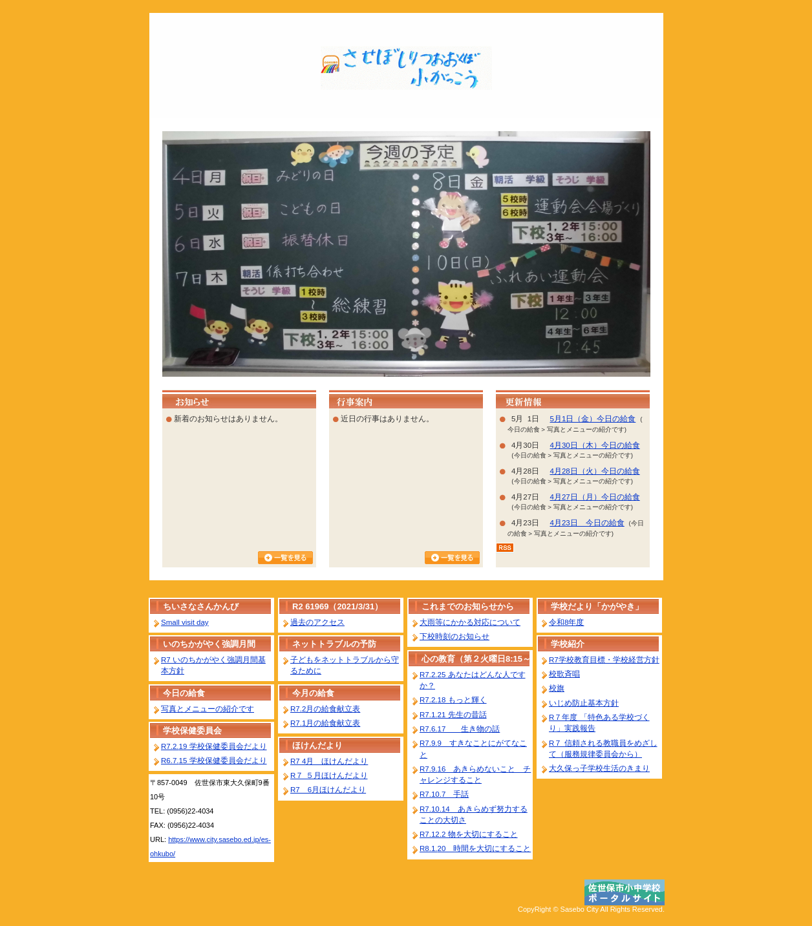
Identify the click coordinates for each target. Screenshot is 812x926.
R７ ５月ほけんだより (329, 775)
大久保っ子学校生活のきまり (599, 768)
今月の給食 (313, 693)
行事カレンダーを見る (452, 557)
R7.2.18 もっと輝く (453, 700)
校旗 (556, 688)
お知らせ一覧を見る (285, 557)
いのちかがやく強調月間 (209, 644)
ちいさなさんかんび (201, 606)
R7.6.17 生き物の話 (460, 729)
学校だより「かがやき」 (597, 606)
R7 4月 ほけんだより (329, 761)
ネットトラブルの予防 (334, 644)
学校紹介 (567, 644)
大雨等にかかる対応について (470, 622)
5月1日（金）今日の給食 (593, 419)
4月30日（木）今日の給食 (595, 445)
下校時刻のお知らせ (454, 636)
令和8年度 (566, 622)
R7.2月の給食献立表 (325, 709)
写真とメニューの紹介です (207, 709)
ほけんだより (317, 745)
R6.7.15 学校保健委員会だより (214, 760)
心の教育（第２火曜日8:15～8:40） (476, 660)
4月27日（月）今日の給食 (595, 497)
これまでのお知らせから (468, 606)
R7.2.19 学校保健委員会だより (214, 746)
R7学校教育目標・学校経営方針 (604, 660)
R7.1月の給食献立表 (325, 723)
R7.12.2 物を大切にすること (469, 834)
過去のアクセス (317, 622)
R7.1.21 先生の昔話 (453, 715)
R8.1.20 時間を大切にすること (475, 848)
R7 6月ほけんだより (328, 790)
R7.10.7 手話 (444, 794)
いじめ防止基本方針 (584, 703)
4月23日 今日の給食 (587, 523)
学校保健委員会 (192, 730)
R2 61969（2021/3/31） (337, 606)
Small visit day (185, 622)
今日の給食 (184, 693)
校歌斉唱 (564, 674)
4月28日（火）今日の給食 (595, 471)
